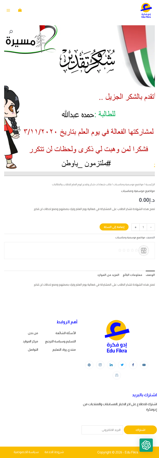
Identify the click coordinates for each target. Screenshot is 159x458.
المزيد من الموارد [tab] (108, 274)
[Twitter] (122, 365)
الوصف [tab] (150, 274)
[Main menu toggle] (8, 10)
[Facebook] (133, 365)
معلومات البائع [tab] (132, 274)
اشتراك (140, 429)
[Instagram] (100, 365)
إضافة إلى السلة (114, 227)
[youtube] (144, 365)
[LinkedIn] (111, 365)
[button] (10, 32)
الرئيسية (150, 184)
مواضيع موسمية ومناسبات (128, 184)
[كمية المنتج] (143, 227)
